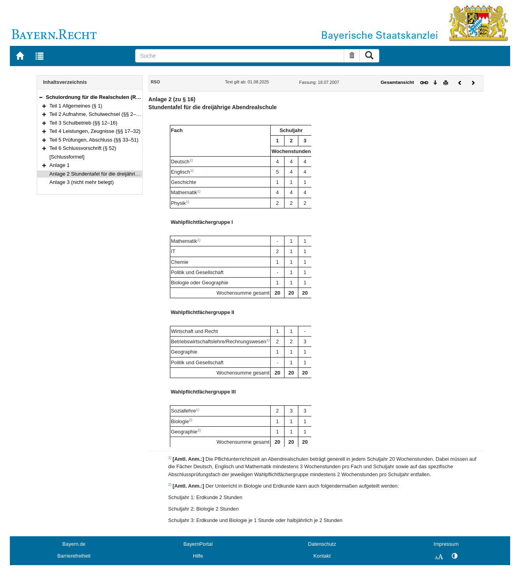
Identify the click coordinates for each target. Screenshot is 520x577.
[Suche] (239, 55)
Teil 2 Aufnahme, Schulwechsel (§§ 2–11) (96, 114)
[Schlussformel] (67, 157)
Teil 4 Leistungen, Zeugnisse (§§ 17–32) (94, 131)
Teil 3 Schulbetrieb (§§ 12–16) (83, 123)
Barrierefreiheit (73, 556)
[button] (41, 97)
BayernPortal (198, 544)
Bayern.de (73, 544)
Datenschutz (322, 544)
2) (190, 420)
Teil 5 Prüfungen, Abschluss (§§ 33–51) (93, 140)
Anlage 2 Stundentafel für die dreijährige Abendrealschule (114, 174)
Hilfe (198, 556)
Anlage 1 (59, 165)
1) (191, 160)
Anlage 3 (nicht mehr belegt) (81, 182)
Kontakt (321, 556)
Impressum (445, 544)
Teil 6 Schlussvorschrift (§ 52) (82, 148)
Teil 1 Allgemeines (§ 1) (75, 106)
